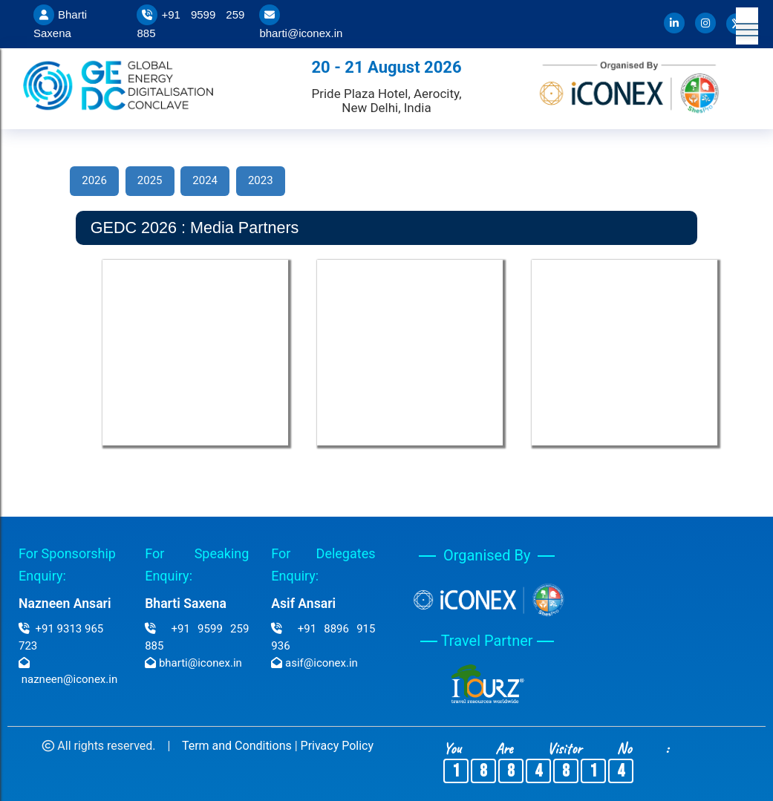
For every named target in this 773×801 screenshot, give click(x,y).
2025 (150, 180)
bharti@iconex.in (300, 33)
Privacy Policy (337, 746)
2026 (94, 180)
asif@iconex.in (321, 663)
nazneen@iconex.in (69, 679)
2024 (205, 180)
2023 (260, 180)
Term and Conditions (237, 746)
